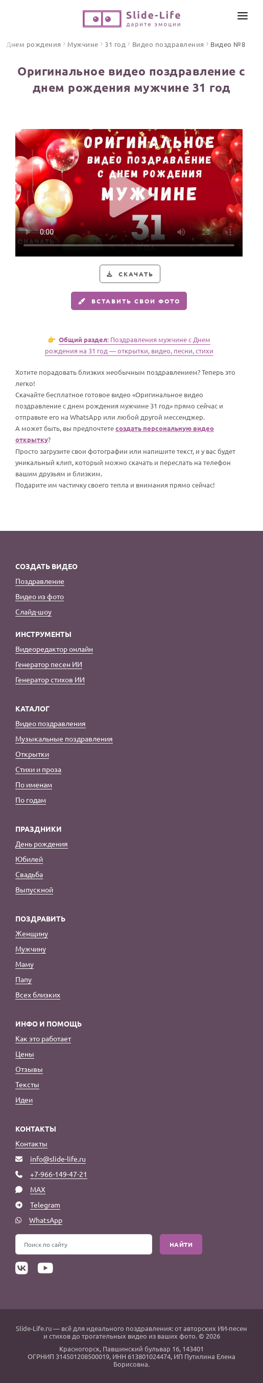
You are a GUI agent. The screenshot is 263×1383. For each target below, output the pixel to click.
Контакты (31, 1143)
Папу (23, 979)
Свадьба (29, 874)
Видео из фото (39, 596)
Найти (181, 1244)
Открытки (32, 753)
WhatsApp (45, 1219)
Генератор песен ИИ (48, 664)
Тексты (27, 1084)
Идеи (24, 1099)
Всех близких (37, 994)
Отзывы (29, 1068)
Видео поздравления (50, 723)
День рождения (41, 843)
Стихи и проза (38, 769)
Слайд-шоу (33, 611)
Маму (24, 963)
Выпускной (34, 889)
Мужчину (30, 948)
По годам (30, 799)
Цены (24, 1053)
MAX (37, 1189)
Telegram (45, 1204)
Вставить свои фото (128, 301)
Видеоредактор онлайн (54, 648)
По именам (33, 784)
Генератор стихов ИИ (50, 679)
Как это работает (43, 1038)
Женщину (31, 933)
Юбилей (29, 858)
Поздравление (39, 580)
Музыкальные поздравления (64, 738)
